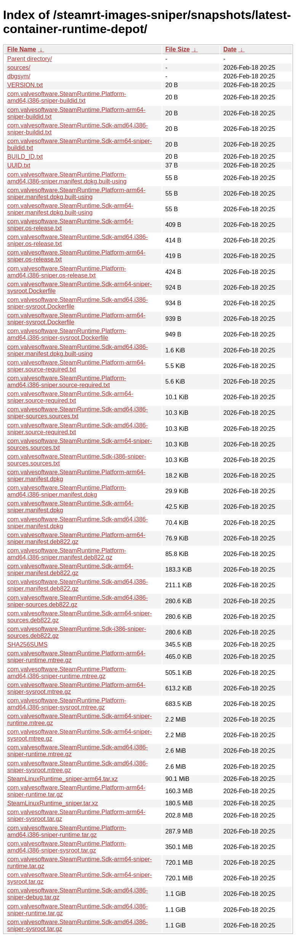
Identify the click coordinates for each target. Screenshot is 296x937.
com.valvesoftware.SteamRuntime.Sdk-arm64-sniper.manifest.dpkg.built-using (70, 209)
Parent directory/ (29, 59)
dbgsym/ (18, 76)
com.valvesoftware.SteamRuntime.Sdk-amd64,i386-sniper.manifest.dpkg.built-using (77, 350)
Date (230, 49)
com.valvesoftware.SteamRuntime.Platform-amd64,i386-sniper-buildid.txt (66, 97)
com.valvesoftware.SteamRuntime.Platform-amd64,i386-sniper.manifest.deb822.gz (66, 554)
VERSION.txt (25, 85)
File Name (21, 49)
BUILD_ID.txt (25, 156)
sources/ (18, 67)
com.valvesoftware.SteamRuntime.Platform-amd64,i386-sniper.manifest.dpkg (66, 491)
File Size (177, 49)
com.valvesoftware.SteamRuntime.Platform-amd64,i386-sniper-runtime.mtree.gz (66, 672)
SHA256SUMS (27, 644)
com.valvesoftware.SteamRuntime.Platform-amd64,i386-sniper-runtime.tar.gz (66, 831)
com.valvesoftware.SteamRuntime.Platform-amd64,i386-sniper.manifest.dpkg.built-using (66, 178)
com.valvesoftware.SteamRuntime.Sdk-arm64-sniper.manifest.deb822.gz (70, 569)
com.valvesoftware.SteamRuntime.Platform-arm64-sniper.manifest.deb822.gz (76, 538)
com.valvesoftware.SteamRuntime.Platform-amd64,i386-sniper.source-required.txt (66, 381)
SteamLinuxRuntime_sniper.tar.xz (52, 803)
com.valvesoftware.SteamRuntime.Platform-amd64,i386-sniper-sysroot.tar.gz (66, 847)
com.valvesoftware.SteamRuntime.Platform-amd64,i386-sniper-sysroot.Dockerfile (66, 334)
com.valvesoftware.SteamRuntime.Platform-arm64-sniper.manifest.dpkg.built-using (76, 193)
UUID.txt (18, 165)
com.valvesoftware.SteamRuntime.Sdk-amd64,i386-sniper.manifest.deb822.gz (77, 585)
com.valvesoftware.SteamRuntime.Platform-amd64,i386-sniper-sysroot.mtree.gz (66, 704)
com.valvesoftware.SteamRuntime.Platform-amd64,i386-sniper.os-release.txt (66, 272)
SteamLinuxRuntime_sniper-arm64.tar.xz (62, 779)
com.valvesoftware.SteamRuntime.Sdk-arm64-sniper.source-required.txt (70, 397)
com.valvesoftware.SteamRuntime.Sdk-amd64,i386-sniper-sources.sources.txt (77, 412)
